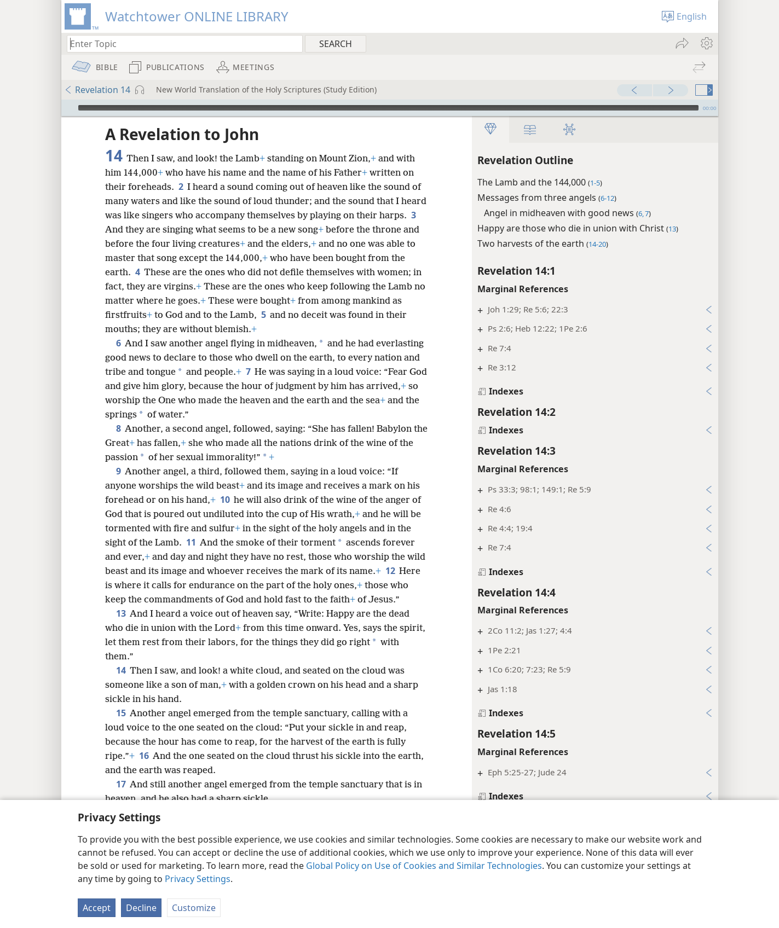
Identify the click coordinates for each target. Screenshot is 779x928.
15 (121, 713)
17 (121, 784)
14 (121, 670)
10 (225, 500)
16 (144, 756)
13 (121, 613)
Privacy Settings (197, 879)
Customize (194, 908)
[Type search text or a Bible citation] (179, 43)
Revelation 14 (97, 90)
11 (191, 542)
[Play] (68, 107)
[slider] (388, 108)
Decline (141, 908)
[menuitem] (705, 43)
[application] (389, 108)
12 (390, 571)
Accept (97, 908)
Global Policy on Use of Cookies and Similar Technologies (424, 866)
